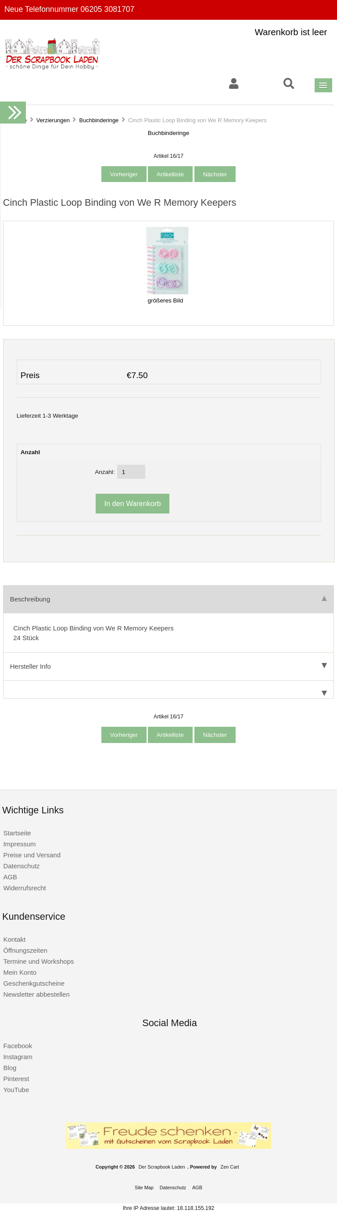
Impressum (19, 844)
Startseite (17, 833)
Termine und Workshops (38, 961)
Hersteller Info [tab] (168, 666)
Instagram (17, 1056)
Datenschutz (21, 866)
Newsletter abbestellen (36, 994)
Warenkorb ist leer (291, 32)
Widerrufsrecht (24, 888)
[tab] (168, 690)
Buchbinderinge (99, 120)
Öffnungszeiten (25, 950)
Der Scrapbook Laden (162, 1166)
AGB (10, 877)
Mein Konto (19, 972)
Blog (9, 1067)
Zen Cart (230, 1166)
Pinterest (16, 1078)
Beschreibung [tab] (168, 599)
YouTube (16, 1089)
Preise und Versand (32, 855)
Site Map (144, 1187)
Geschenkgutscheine (34, 983)
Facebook (17, 1045)
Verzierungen (53, 120)
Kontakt (14, 939)
